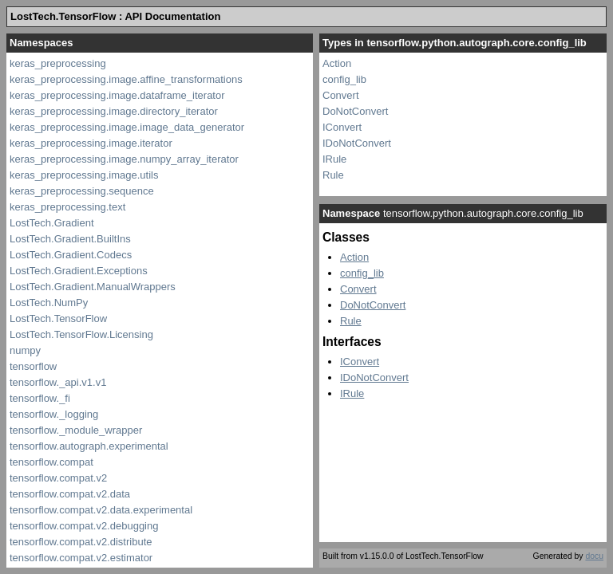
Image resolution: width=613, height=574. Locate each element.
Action (336, 63)
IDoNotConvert (356, 143)
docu (594, 556)
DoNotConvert (355, 111)
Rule (333, 175)
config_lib (344, 79)
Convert (340, 95)
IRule (334, 159)
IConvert (342, 127)
